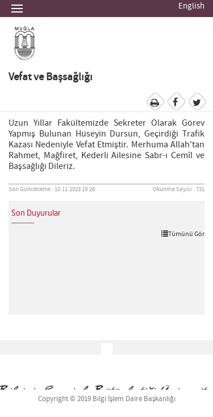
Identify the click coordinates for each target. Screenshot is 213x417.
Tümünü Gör (182, 234)
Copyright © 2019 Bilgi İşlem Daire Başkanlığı (107, 399)
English (191, 6)
